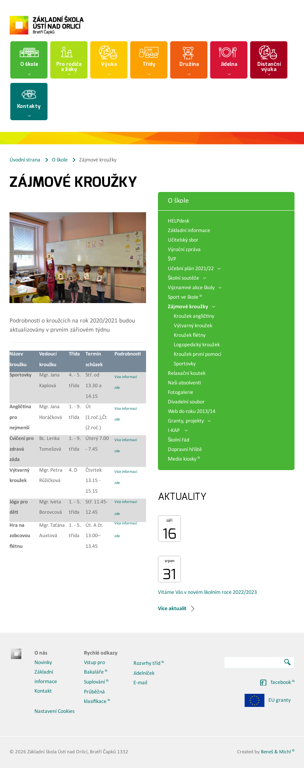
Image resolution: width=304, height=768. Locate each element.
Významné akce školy (194, 288)
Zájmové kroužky (191, 307)
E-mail (140, 683)
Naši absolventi (184, 383)
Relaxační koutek (186, 373)
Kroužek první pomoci (197, 354)
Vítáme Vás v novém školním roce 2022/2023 (207, 592)
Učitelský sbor (183, 240)
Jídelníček (143, 673)
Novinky (43, 663)
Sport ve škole (183, 297)
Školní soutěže (187, 278)
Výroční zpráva (184, 250)
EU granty (268, 700)
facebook (281, 682)
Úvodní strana (25, 160)
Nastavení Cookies (54, 711)
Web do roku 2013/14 (191, 412)
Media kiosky (182, 459)
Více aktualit (172, 609)
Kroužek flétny (189, 335)
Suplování (94, 682)
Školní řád (178, 440)
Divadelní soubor (186, 402)
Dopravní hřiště (185, 450)
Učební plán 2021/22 (194, 269)
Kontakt (43, 691)
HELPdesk (178, 221)
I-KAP (178, 431)
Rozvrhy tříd (146, 663)
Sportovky (185, 364)
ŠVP (172, 259)
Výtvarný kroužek (193, 326)
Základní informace (189, 231)
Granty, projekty (189, 421)
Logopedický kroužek (197, 345)
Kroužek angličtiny (194, 316)
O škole (60, 160)
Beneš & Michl (276, 752)
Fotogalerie (180, 393)
